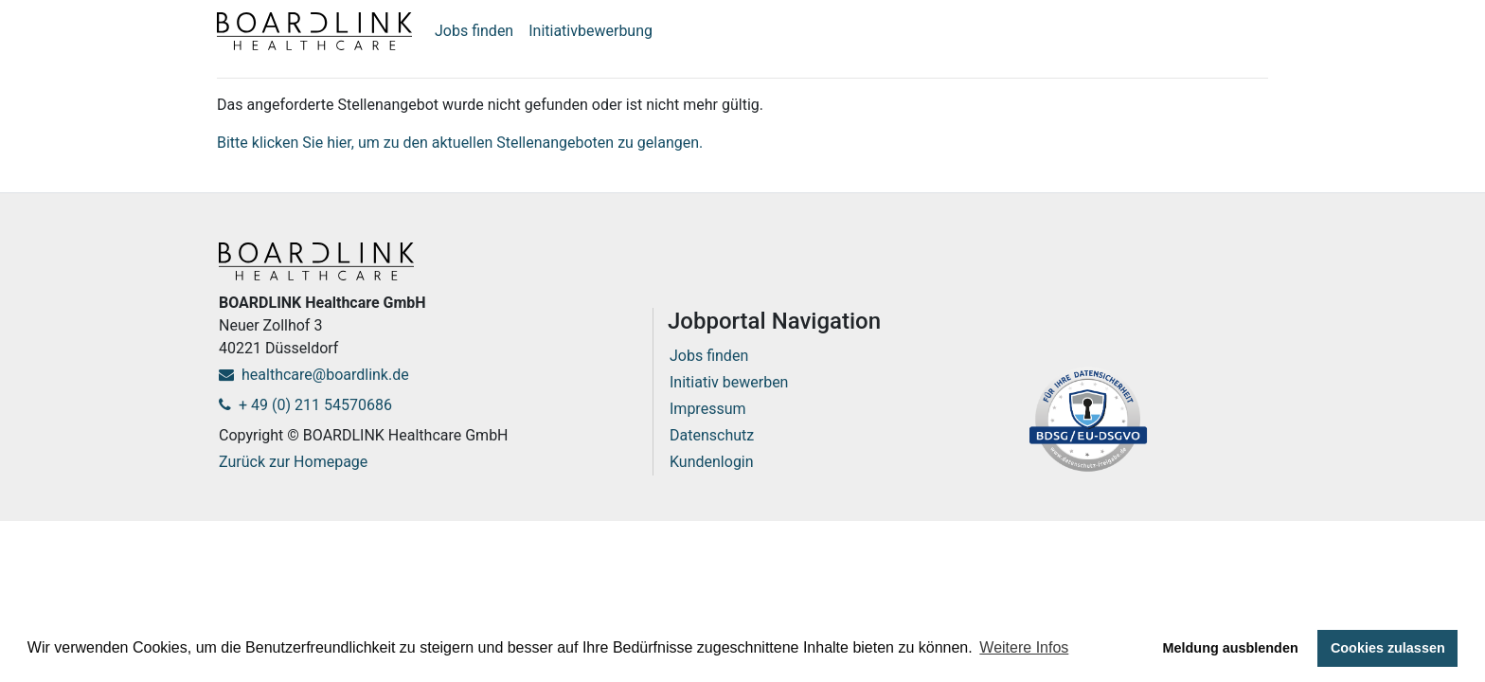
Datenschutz (712, 435)
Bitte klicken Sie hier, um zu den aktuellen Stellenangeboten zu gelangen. (460, 143)
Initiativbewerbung (590, 31)
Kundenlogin (712, 462)
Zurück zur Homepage (293, 462)
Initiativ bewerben (729, 382)
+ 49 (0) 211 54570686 (305, 405)
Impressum (708, 409)
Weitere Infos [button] (1023, 647)
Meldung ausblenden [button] (1230, 647)
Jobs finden (474, 31)
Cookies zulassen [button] (1388, 647)
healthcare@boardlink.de (314, 375)
